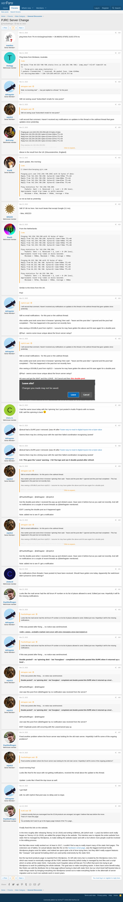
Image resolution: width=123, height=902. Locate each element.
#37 (119, 425)
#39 (119, 466)
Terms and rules (90, 895)
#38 (119, 446)
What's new (26, 8)
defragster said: (26, 86)
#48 (119, 753)
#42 (119, 589)
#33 (119, 224)
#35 (119, 339)
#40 (119, 520)
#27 (119, 53)
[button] (32, 8)
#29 (119, 104)
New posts (5, 12)
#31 (119, 158)
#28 (119, 82)
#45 (119, 667)
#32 (119, 204)
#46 (119, 697)
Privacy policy (102, 895)
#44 (119, 637)
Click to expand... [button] (70, 148)
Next (20, 28)
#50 (119, 806)
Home (5, 8)
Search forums (15, 12)
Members (40, 8)
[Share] (115, 32)
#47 (119, 732)
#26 (119, 33)
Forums (14, 8)
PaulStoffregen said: (28, 614)
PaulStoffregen (8, 24)
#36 (119, 405)
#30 (119, 127)
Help (110, 895)
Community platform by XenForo (61, 900)
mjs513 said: (25, 303)
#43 (119, 609)
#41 (119, 569)
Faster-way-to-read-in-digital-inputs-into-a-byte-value (81, 430)
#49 (119, 786)
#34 (119, 298)
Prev (5, 28)
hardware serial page (76, 848)
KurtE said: (25, 811)
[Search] (116, 8)
